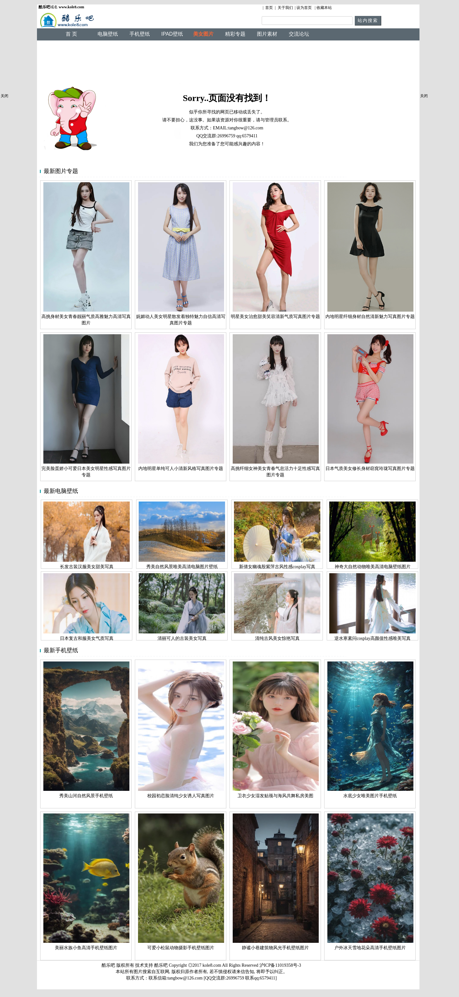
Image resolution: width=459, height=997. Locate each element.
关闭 (4, 96)
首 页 (71, 34)
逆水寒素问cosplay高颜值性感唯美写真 (372, 638)
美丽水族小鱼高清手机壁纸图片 (86, 947)
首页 (269, 7)
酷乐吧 (161, 965)
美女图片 (203, 34)
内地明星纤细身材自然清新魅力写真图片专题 (370, 316)
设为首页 (304, 7)
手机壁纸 (139, 34)
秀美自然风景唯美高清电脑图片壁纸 (182, 566)
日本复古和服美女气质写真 (86, 638)
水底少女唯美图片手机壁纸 (370, 795)
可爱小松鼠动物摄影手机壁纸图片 (180, 947)
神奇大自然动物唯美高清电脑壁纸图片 (373, 566)
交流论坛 (299, 34)
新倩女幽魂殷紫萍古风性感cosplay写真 (277, 566)
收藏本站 (324, 7)
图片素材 (267, 34)
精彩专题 (235, 34)
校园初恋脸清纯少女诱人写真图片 (180, 795)
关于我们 (285, 7)
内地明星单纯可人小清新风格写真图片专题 (180, 468)
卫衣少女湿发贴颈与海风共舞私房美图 (275, 795)
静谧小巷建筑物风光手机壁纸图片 (275, 947)
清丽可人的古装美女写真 (182, 638)
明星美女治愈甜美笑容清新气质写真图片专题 (275, 316)
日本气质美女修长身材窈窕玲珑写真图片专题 (370, 468)
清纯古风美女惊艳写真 (277, 638)
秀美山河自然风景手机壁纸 (86, 795)
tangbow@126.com (245, 128)
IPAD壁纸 (172, 34)
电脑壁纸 (108, 34)
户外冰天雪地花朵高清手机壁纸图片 (370, 947)
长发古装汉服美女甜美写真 (86, 566)
